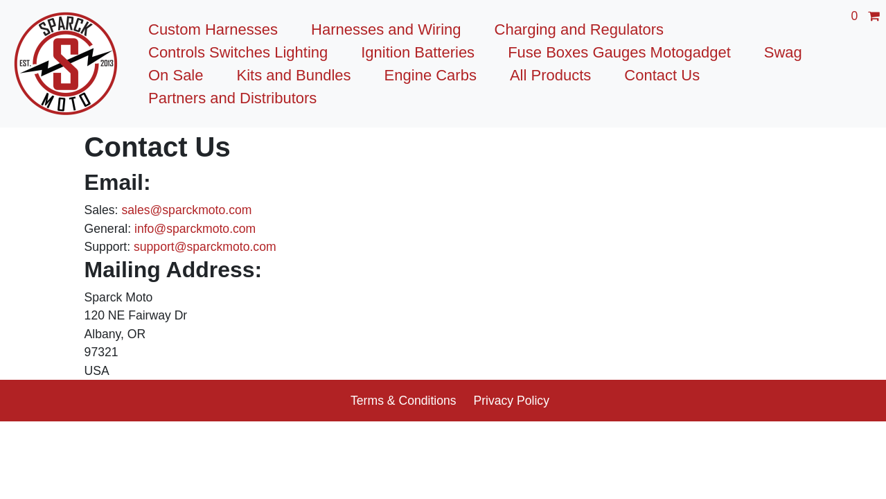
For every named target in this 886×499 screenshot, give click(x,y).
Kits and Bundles (294, 75)
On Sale (176, 75)
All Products (550, 75)
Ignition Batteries (418, 52)
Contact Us (662, 75)
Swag (783, 52)
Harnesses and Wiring (386, 29)
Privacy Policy (511, 401)
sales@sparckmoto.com (186, 210)
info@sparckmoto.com (195, 229)
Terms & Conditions (404, 401)
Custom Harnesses (213, 29)
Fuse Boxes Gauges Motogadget (619, 52)
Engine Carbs (430, 75)
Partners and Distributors (232, 98)
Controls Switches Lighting (238, 52)
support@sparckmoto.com (205, 247)
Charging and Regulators (579, 29)
